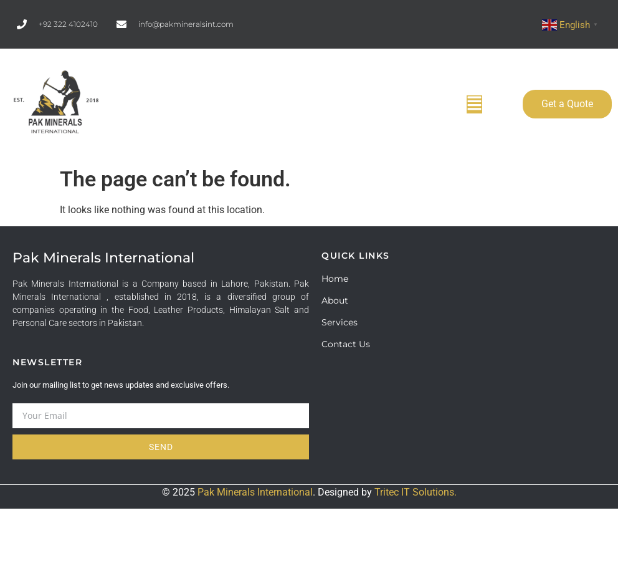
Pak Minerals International (255, 492)
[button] (474, 104)
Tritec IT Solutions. (415, 492)
